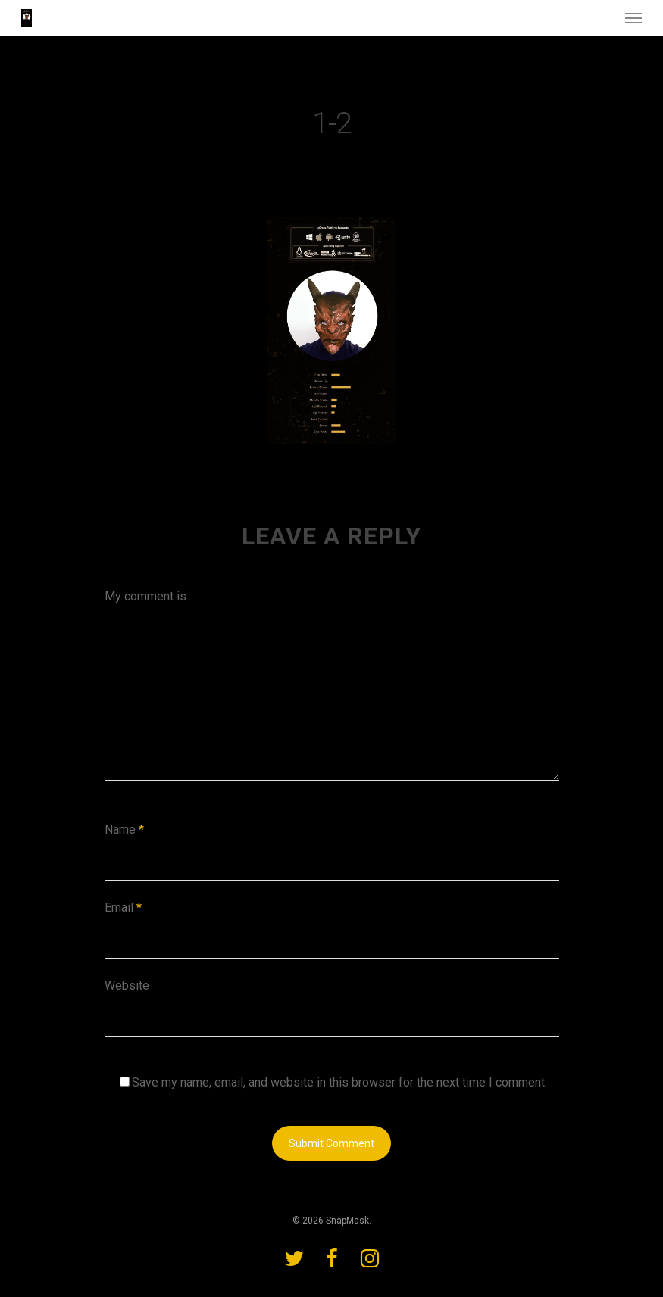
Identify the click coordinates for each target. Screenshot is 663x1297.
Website (127, 985)
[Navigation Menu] (633, 18)
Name (124, 829)
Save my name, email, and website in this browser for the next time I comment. (339, 1082)
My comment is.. (148, 596)
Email (123, 907)
